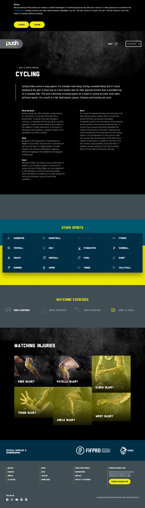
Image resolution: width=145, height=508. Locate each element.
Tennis (83, 267)
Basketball (52, 238)
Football (15, 248)
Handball (121, 248)
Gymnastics (86, 248)
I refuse (37, 25)
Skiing (49, 267)
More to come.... (123, 310)
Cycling (84, 238)
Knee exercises (17, 310)
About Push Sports (82, 468)
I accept (21, 25)
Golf (48, 247)
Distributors (80, 472)
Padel (83, 257)
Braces (10, 468)
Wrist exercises (88, 310)
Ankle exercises (53, 310)
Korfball (50, 257)
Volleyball (122, 267)
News (43, 468)
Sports (10, 476)
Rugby (119, 257)
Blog (43, 472)
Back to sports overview (27, 67)
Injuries (11, 472)
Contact (78, 476)
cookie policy (19, 10)
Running (14, 267)
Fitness (119, 238)
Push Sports (11, 44)
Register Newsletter (117, 468)
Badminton (15, 238)
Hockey (14, 257)
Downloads (45, 480)
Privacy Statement (83, 480)
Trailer (44, 476)
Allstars (11, 480)
